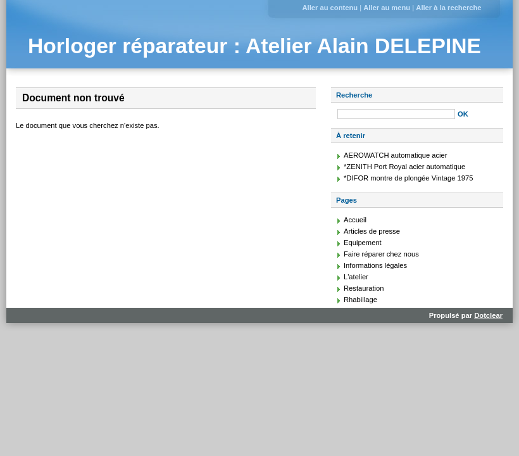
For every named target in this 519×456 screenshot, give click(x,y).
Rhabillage (360, 299)
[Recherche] (396, 114)
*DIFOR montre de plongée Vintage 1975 (408, 178)
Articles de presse (372, 231)
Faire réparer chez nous (381, 254)
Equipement (363, 242)
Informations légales (375, 265)
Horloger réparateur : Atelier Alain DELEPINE (254, 46)
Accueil (355, 220)
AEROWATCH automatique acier (395, 155)
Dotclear (488, 315)
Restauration (364, 288)
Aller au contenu (330, 7)
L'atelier (356, 277)
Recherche (354, 95)
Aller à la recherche (448, 7)
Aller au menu (386, 7)
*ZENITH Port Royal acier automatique (404, 166)
